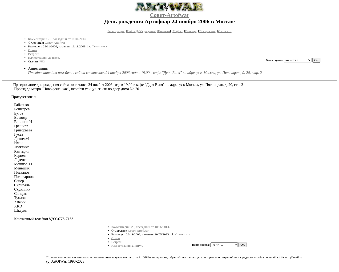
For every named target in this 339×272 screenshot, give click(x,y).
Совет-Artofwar (169, 15)
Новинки (164, 31)
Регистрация (116, 31)
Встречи (33, 54)
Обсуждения (146, 31)
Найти (131, 31)
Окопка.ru (224, 31)
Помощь (190, 31)
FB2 (42, 61)
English (177, 31)
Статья (32, 50)
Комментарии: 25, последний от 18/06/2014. (57, 39)
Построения (207, 31)
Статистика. (100, 46)
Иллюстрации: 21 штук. (44, 57)
